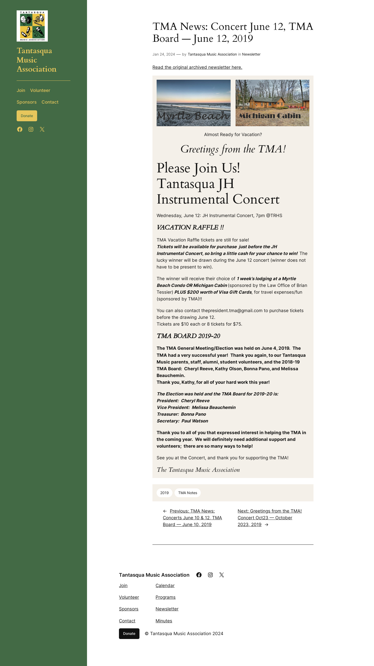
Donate (27, 115)
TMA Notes (187, 492)
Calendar (165, 585)
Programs (166, 597)
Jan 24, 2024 (163, 54)
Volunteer (129, 597)
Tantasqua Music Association (212, 54)
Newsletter (251, 54)
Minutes (164, 620)
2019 (164, 492)
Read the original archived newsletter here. (197, 67)
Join (123, 585)
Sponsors (128, 608)
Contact (127, 620)
